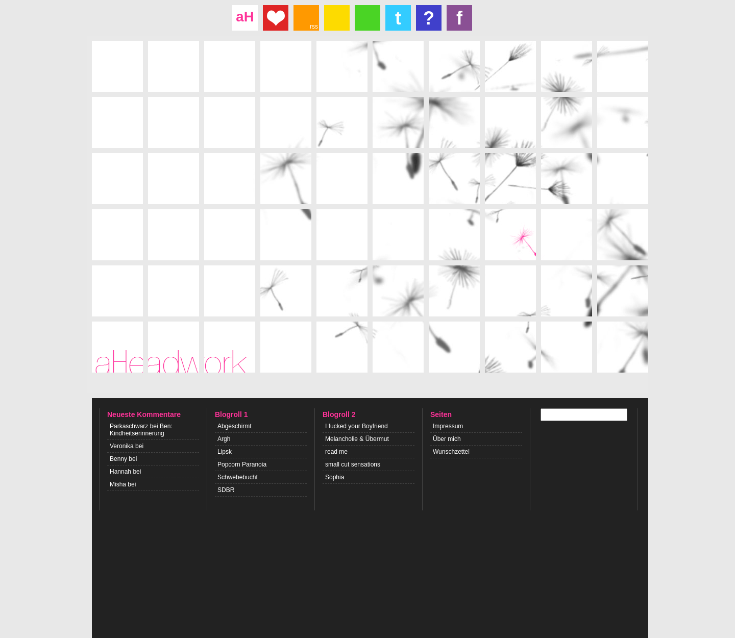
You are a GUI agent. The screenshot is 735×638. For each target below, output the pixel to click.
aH (245, 16)
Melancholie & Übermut (357, 439)
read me (336, 451)
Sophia (334, 477)
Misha (118, 484)
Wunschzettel (451, 451)
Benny (118, 458)
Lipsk (224, 451)
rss (314, 26)
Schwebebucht (237, 477)
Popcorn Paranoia (241, 464)
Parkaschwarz (129, 426)
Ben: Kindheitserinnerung (141, 430)
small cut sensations (352, 464)
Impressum (448, 426)
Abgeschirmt (234, 426)
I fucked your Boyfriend (356, 426)
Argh (223, 439)
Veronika (122, 446)
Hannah (120, 471)
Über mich (447, 439)
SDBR (225, 490)
